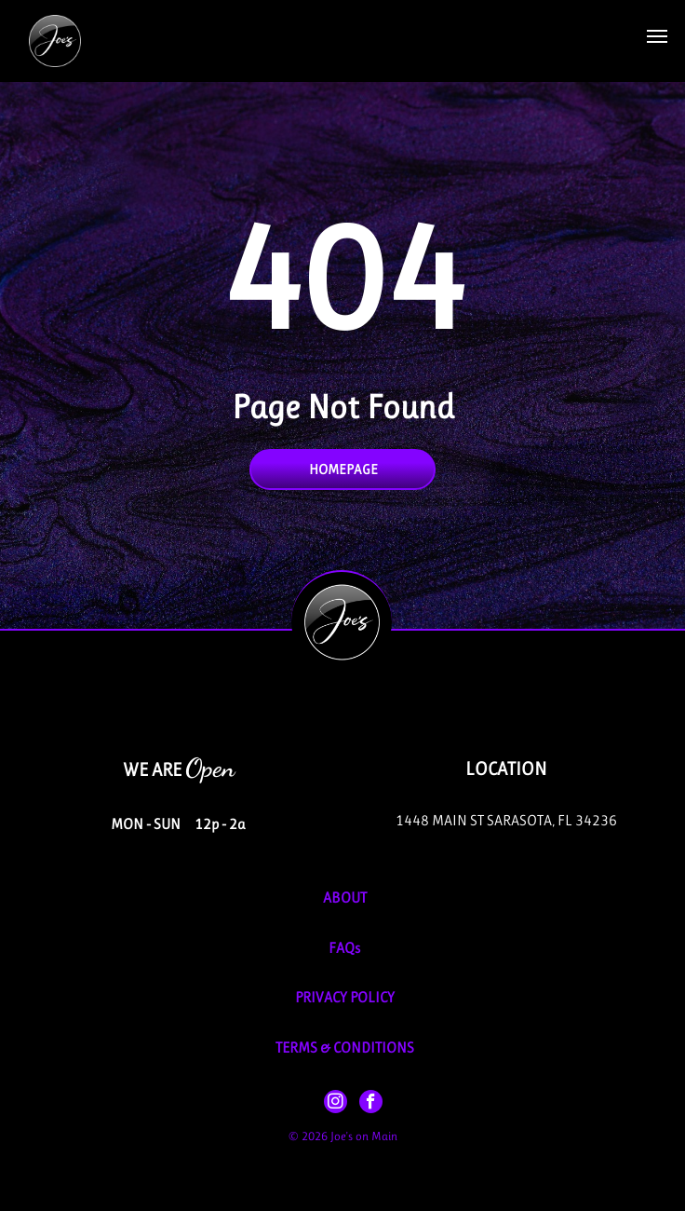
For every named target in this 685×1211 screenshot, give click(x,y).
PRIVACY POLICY (345, 997)
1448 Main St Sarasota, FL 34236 (506, 820)
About (345, 897)
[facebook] (371, 1104)
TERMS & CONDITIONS (344, 1047)
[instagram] (335, 1104)
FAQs (344, 948)
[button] (657, 36)
